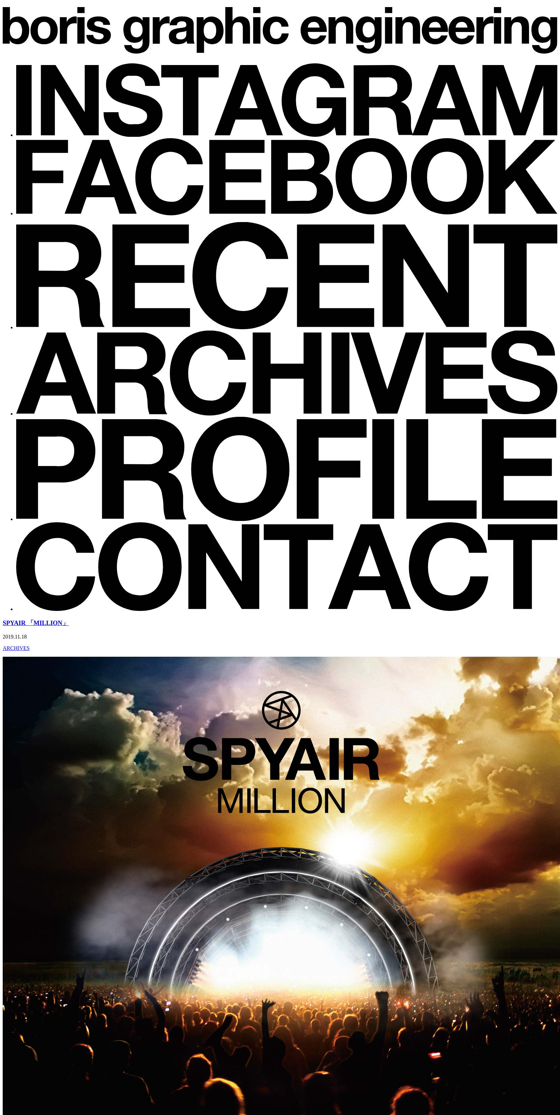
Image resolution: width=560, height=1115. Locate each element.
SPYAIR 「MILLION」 (36, 622)
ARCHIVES (16, 648)
